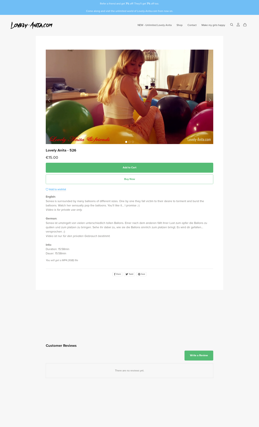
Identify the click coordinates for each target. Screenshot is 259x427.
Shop (180, 25)
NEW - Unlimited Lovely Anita (155, 25)
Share (117, 274)
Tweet (129, 274)
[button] (49, 100)
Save (141, 274)
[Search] (231, 24)
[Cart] (246, 24)
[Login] (238, 24)
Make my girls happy (213, 25)
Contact (192, 25)
